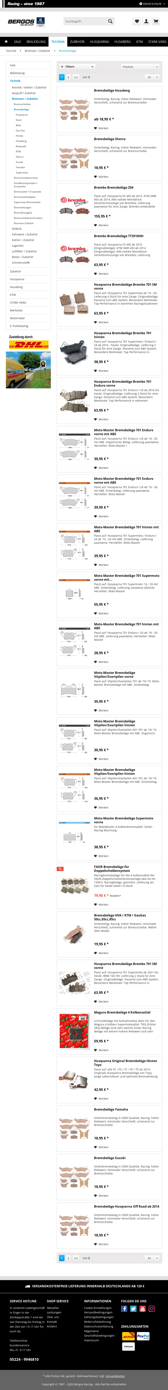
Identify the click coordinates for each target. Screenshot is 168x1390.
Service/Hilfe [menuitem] (150, 4)
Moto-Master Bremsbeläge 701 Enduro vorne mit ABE (123, 432)
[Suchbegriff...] (89, 21)
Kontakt (52, 1322)
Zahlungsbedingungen (99, 1317)
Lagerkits (18, 245)
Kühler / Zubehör (23, 240)
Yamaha (20, 167)
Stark (19, 120)
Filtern (67, 66)
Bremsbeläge (21, 109)
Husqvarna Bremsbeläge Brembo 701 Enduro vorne (122, 383)
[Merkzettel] (137, 21)
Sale (12, 65)
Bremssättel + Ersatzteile (27, 191)
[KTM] (140, 42)
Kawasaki (21, 146)
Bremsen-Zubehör (24, 223)
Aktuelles (53, 1308)
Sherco (19, 156)
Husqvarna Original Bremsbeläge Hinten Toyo (125, 1063)
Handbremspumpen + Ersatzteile (26, 184)
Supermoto (22, 172)
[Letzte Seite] (76, 77)
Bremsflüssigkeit (23, 212)
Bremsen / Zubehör (25, 99)
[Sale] (17, 42)
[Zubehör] (77, 42)
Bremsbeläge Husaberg (112, 90)
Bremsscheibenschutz (26, 177)
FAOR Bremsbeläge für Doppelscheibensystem (112, 869)
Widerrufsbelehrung (97, 1322)
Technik (15, 81)
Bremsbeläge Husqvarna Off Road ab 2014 (126, 1206)
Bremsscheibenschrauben (28, 218)
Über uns (53, 1317)
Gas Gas (20, 130)
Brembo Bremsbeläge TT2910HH (118, 236)
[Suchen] (110, 21)
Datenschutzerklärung (98, 1326)
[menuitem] (89, 23)
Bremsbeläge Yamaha (111, 1109)
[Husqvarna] (99, 42)
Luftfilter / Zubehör (24, 251)
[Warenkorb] (156, 21)
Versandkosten (115, 1376)
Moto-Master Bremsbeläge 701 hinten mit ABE (126, 529)
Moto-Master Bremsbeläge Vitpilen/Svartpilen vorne (114, 675)
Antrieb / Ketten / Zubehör (29, 87)
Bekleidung (17, 73)
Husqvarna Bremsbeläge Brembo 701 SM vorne (125, 286)
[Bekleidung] (36, 42)
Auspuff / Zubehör (24, 93)
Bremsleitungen (22, 207)
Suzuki (19, 162)
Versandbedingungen (98, 1312)
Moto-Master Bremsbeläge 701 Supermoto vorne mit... (126, 577)
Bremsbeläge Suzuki (110, 1158)
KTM (18, 151)
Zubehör (15, 271)
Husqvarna (22, 114)
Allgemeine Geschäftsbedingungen (99, 1333)
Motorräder (17, 318)
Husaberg (21, 141)
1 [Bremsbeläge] (62, 77)
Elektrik (17, 229)
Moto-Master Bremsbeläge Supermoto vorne (123, 820)
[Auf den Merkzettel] (101, 128)
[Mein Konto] (146, 21)
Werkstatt (16, 310)
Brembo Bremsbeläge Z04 (113, 188)
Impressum (91, 1340)
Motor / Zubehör (22, 257)
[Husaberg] (123, 42)
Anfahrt (52, 1326)
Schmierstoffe (21, 262)
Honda (19, 135)
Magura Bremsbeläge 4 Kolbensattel (122, 1012)
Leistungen (54, 1312)
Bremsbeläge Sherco (110, 139)
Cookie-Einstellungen (98, 1308)
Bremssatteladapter (25, 197)
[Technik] (58, 42)
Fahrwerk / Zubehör (25, 234)
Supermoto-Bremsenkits (27, 202)
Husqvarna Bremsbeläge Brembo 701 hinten (122, 335)
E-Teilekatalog (19, 326)
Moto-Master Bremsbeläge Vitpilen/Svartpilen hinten (114, 723)
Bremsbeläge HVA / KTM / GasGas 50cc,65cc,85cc (120, 917)
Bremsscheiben (22, 104)
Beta (18, 125)
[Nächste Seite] (68, 77)
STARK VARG (18, 302)
